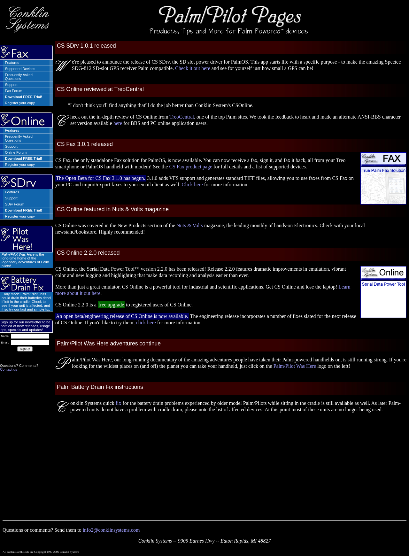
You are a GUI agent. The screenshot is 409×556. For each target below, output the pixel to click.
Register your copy (20, 103)
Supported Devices (20, 69)
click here (146, 322)
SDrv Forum (14, 204)
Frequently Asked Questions (19, 77)
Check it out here (192, 68)
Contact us (8, 369)
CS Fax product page (190, 166)
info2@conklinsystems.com (111, 530)
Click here (192, 184)
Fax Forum (13, 91)
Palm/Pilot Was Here (295, 366)
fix (118, 403)
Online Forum (16, 152)
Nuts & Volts (189, 225)
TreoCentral (181, 117)
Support (11, 85)
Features (12, 63)
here (117, 123)
